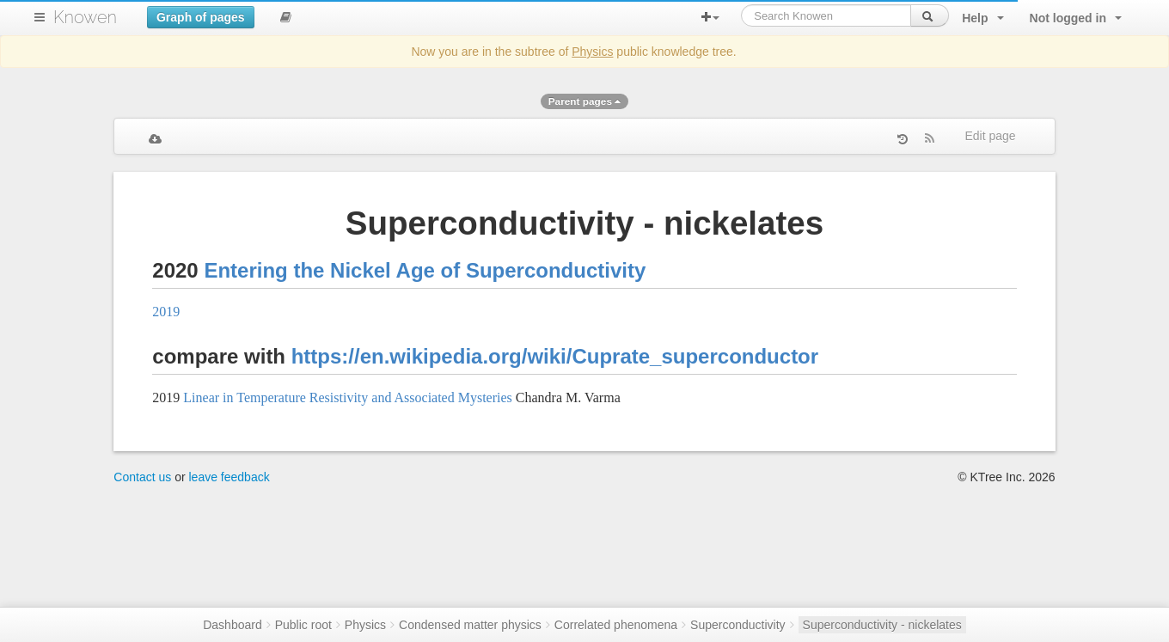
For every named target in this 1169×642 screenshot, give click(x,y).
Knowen (85, 17)
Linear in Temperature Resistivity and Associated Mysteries (347, 397)
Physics (592, 51)
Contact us (142, 477)
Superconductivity (738, 625)
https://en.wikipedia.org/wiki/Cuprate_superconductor (554, 356)
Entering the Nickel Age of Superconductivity (425, 270)
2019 (166, 311)
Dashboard (232, 625)
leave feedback (229, 477)
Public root (303, 625)
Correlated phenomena (615, 625)
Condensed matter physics (470, 625)
